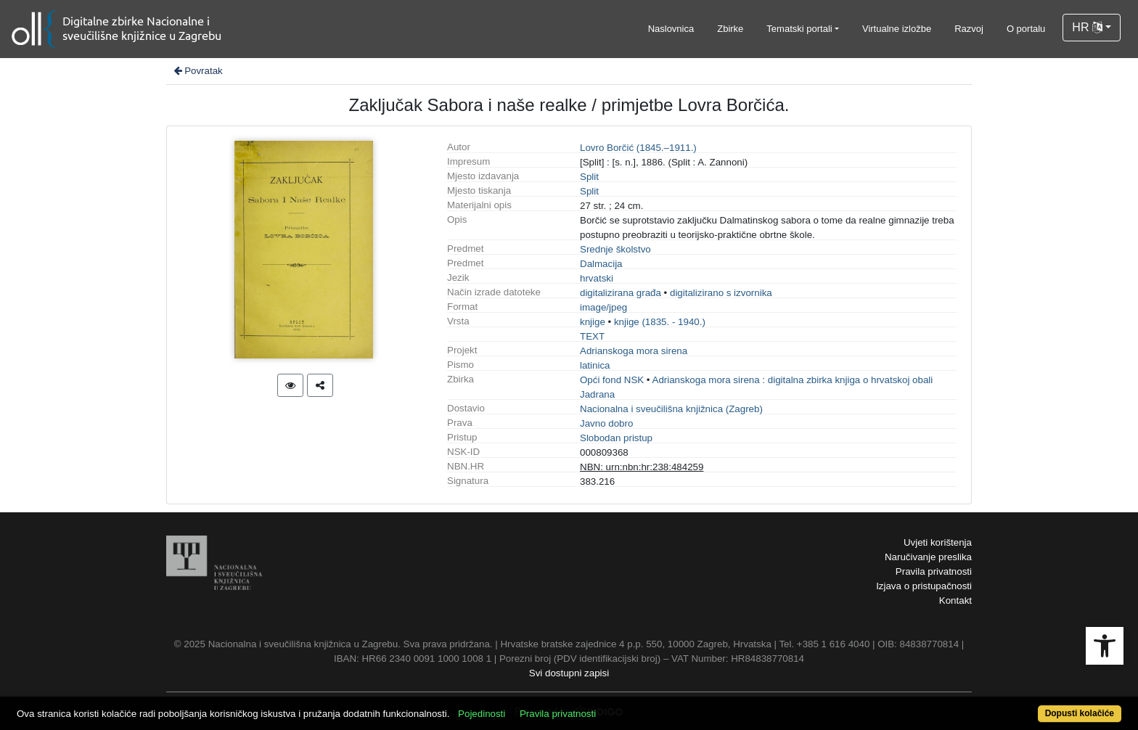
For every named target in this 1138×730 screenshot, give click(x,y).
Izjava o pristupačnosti (924, 586)
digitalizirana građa (620, 292)
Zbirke (730, 28)
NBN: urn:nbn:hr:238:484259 (641, 467)
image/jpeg (603, 307)
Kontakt (955, 600)
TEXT (592, 336)
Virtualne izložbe (896, 28)
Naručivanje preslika (928, 556)
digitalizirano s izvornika (721, 292)
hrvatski (596, 278)
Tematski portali (799, 28)
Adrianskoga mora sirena (633, 350)
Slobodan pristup (616, 437)
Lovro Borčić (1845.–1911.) (638, 147)
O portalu (1026, 28)
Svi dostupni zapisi (569, 673)
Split (589, 176)
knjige (592, 321)
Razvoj (968, 28)
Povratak (197, 70)
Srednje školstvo (615, 249)
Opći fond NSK (612, 379)
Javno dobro (606, 423)
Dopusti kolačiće (1079, 713)
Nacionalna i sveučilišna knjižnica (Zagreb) (671, 408)
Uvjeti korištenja (938, 542)
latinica (595, 365)
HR (1087, 27)
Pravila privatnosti (934, 571)
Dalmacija (601, 263)
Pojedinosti (481, 713)
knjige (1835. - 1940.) (659, 321)
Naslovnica (671, 28)
